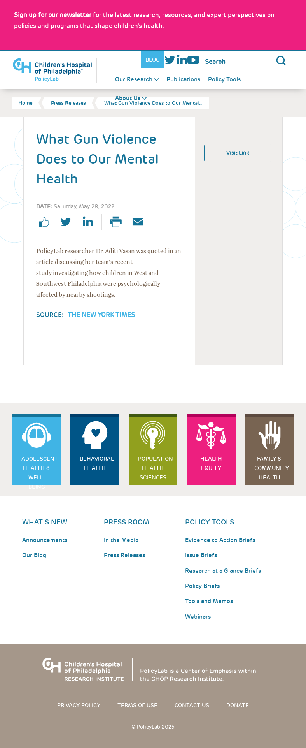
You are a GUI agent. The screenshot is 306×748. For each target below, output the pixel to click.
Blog (152, 59)
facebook (47, 222)
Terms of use (137, 705)
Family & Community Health (271, 468)
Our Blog (34, 555)
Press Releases (68, 103)
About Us (127, 98)
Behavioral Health (97, 463)
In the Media (121, 540)
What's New (44, 521)
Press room (126, 521)
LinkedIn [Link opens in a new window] (181, 59)
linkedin (90, 222)
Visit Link (237, 153)
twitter (69, 222)
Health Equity (211, 463)
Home (25, 103)
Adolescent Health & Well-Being (39, 470)
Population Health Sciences (155, 468)
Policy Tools (224, 79)
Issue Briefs (201, 555)
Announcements (44, 540)
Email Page (141, 222)
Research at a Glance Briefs (223, 570)
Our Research (133, 79)
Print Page (119, 222)
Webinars (198, 616)
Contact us (192, 705)
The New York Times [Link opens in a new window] (101, 315)
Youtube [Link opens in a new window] (193, 59)
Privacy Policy (78, 705)
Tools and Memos (209, 601)
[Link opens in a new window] (52, 15)
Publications (183, 79)
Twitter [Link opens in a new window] (170, 59)
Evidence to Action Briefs (220, 540)
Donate (237, 705)
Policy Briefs (202, 586)
